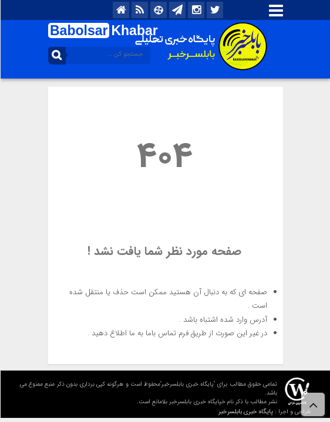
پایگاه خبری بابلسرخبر (245, 412)
